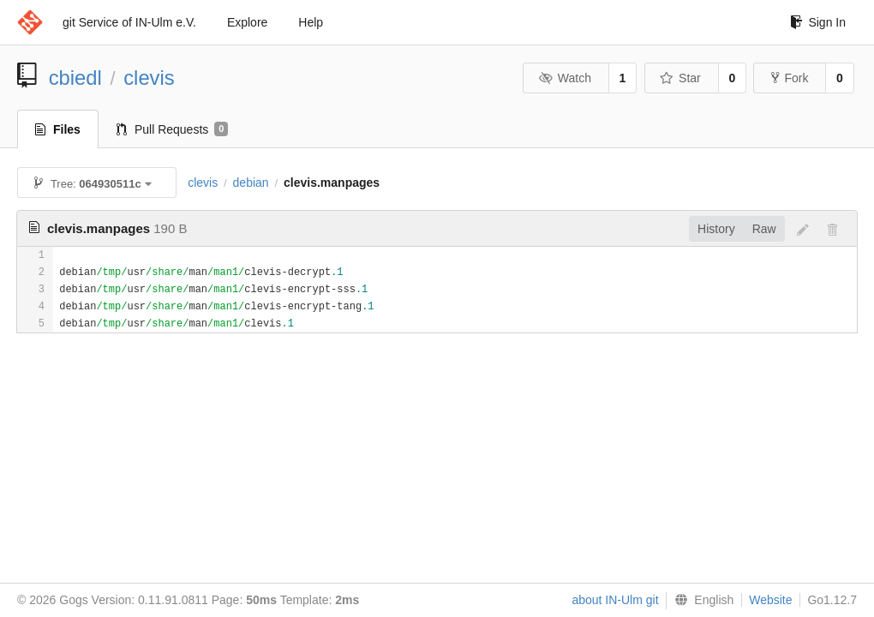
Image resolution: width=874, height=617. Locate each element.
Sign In (818, 22)
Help (310, 22)
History (716, 229)
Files (58, 129)
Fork (789, 78)
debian (251, 182)
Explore (247, 22)
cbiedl (75, 77)
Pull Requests (173, 129)
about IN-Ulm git (615, 600)
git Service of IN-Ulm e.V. (129, 22)
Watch (564, 78)
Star (680, 78)
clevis (149, 77)
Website (770, 600)
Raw (764, 229)
